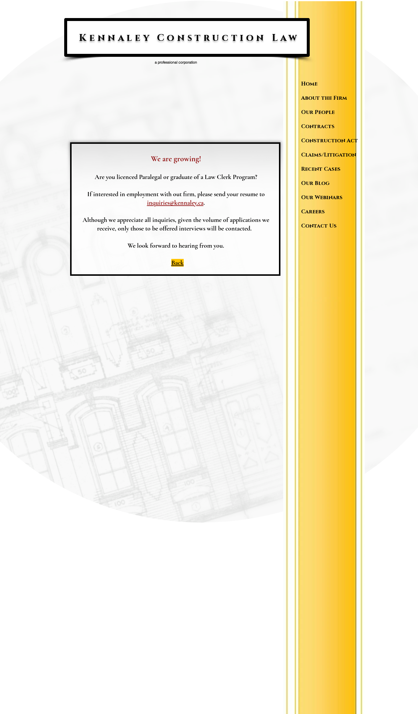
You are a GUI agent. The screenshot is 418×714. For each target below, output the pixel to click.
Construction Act (328, 140)
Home (309, 84)
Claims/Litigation (328, 155)
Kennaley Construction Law (189, 38)
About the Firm (324, 98)
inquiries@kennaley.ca (175, 203)
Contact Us (319, 226)
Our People (318, 112)
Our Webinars (322, 197)
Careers (313, 211)
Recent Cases (320, 169)
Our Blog (315, 183)
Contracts (318, 126)
